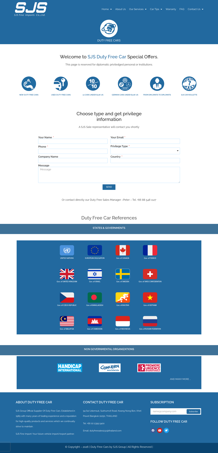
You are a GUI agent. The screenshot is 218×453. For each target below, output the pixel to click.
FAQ (182, 9)
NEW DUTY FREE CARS (28, 95)
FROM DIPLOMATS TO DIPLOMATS (157, 95)
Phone (42, 146)
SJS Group (21, 411)
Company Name (48, 156)
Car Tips (156, 9)
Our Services (138, 9)
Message (43, 165)
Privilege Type (119, 146)
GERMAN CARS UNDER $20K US (125, 95)
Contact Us (195, 9)
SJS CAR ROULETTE (189, 95)
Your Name (45, 137)
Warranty (171, 9)
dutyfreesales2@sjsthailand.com (106, 430)
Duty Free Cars (100, 446)
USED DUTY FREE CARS (61, 95)
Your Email (117, 137)
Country (116, 156)
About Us (120, 9)
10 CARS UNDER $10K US (93, 95)
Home (107, 9)
